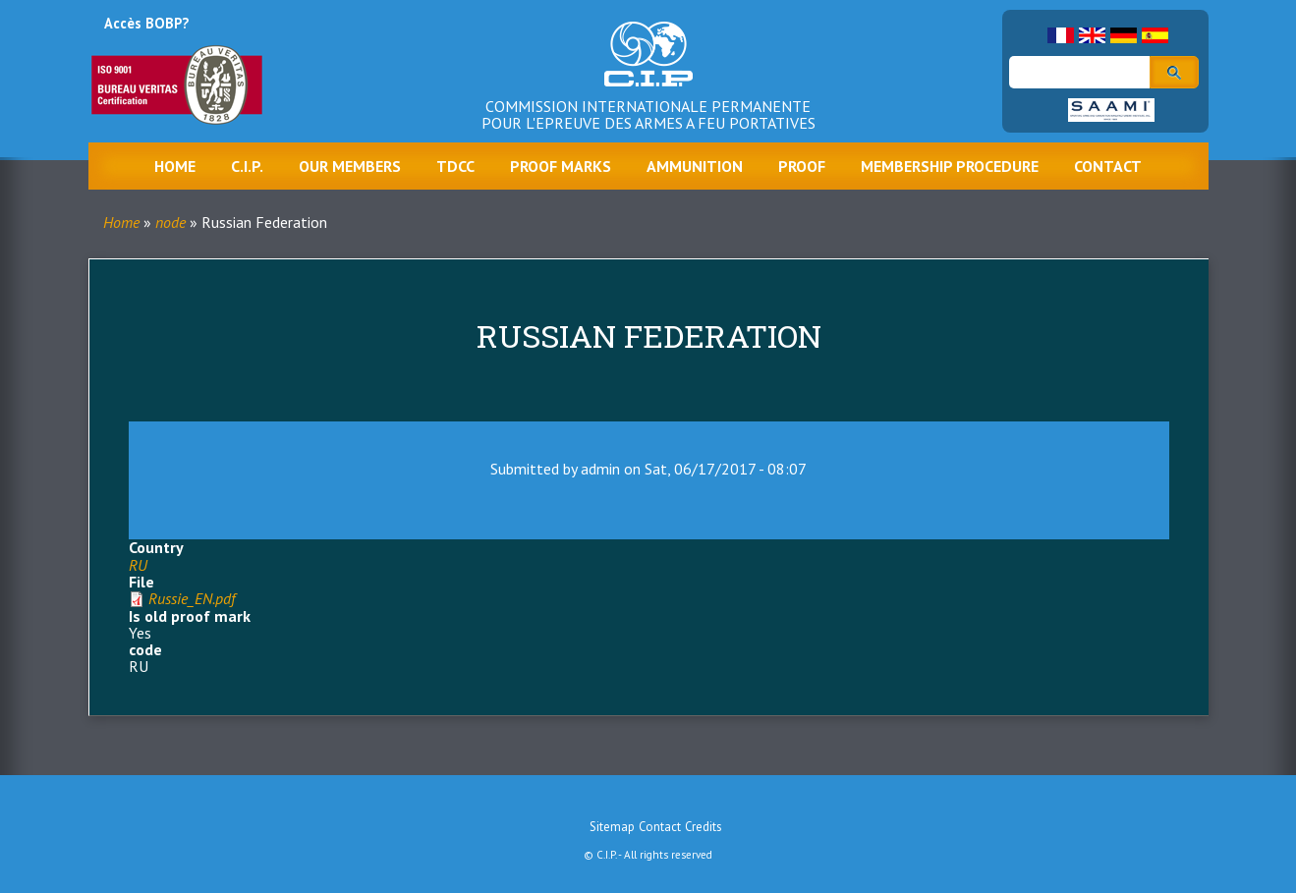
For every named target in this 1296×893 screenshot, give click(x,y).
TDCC (455, 166)
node (170, 222)
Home (175, 166)
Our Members (350, 166)
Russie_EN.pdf (191, 598)
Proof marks (560, 166)
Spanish (1155, 35)
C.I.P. (247, 166)
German (1123, 35)
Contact (1108, 166)
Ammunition (695, 166)
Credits (703, 826)
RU (138, 565)
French (1060, 35)
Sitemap (612, 826)
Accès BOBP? (146, 23)
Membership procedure (950, 166)
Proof (801, 166)
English (1092, 35)
